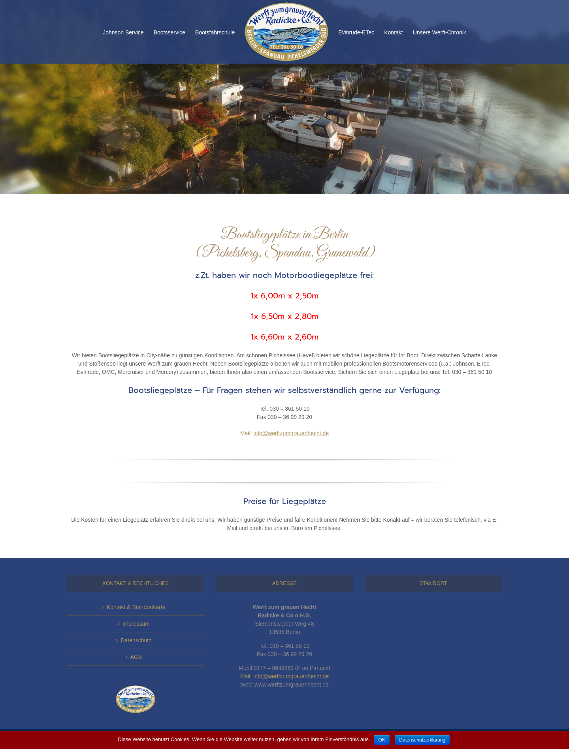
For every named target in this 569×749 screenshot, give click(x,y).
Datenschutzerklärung (422, 740)
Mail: (284, 433)
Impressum (136, 624)
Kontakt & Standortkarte (136, 607)
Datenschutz (136, 640)
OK (381, 740)
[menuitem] (128, 32)
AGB (136, 657)
